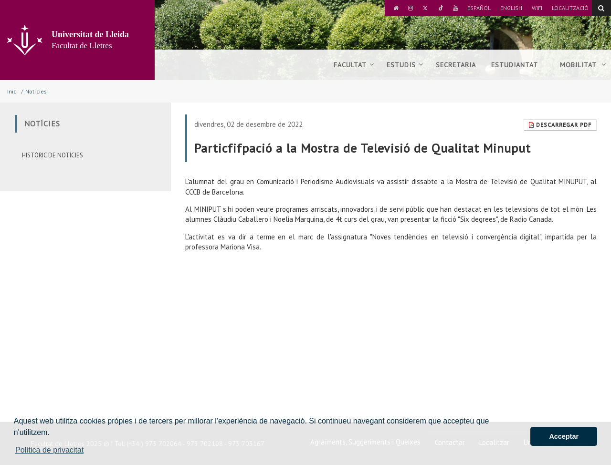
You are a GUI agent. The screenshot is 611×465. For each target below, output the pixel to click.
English (511, 7)
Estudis (405, 65)
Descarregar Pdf (560, 124)
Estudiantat (518, 65)
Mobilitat (583, 65)
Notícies (36, 91)
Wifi (537, 7)
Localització (570, 7)
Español (479, 7)
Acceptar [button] (564, 436)
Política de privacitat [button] (49, 450)
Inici (12, 91)
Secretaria (456, 65)
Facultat (354, 65)
